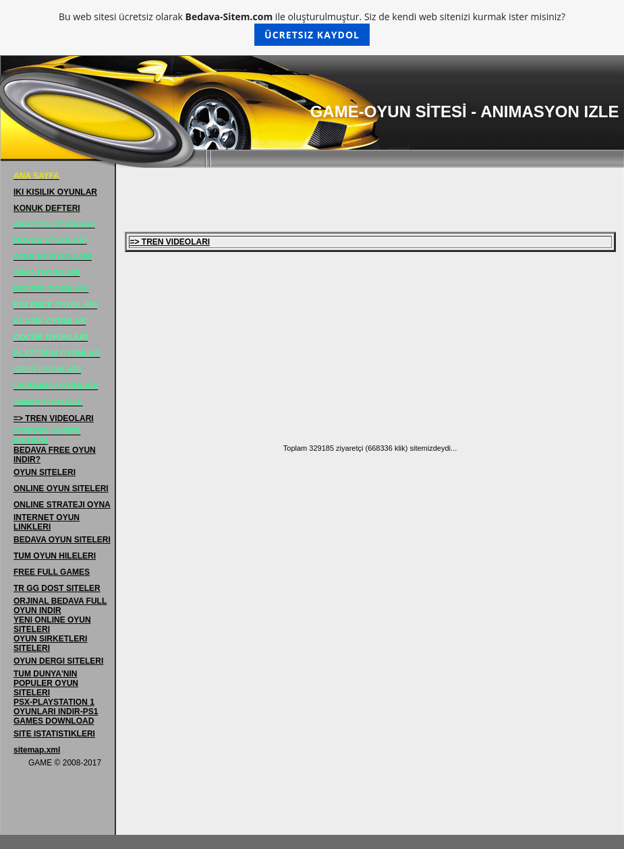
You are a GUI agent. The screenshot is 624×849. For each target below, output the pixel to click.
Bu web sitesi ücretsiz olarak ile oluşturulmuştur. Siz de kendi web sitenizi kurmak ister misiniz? (312, 28)
